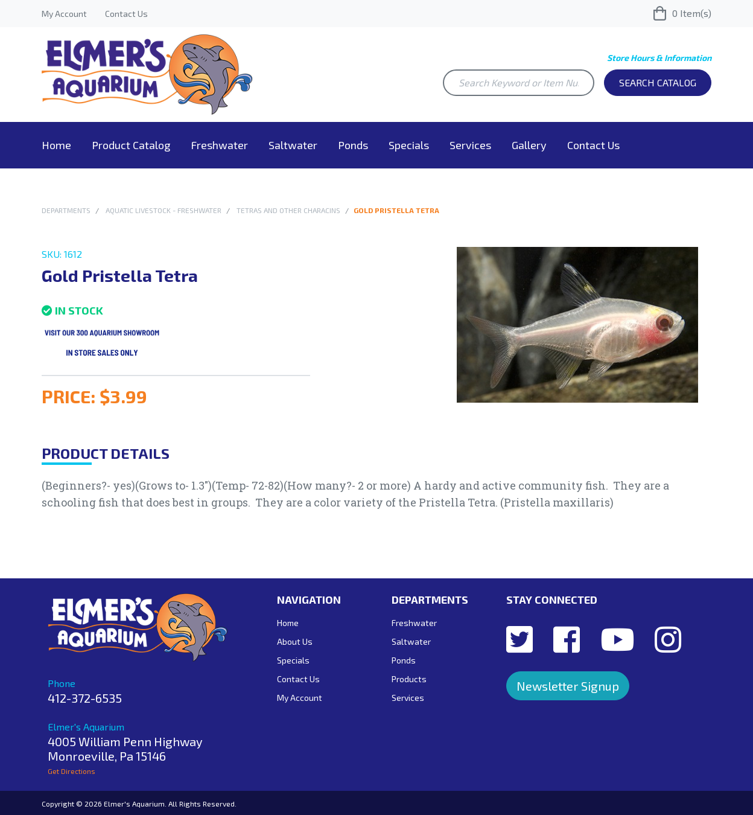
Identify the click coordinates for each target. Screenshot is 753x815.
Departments (66, 210)
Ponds (353, 145)
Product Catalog (131, 145)
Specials (409, 145)
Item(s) (682, 13)
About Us (295, 641)
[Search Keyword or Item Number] (518, 82)
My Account (64, 13)
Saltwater (292, 145)
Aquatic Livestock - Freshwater (163, 210)
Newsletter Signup (567, 686)
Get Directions (71, 771)
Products (409, 679)
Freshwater (219, 145)
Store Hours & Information (659, 58)
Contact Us (126, 13)
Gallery (529, 145)
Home (56, 145)
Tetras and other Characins (288, 210)
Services (470, 145)
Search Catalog (657, 82)
